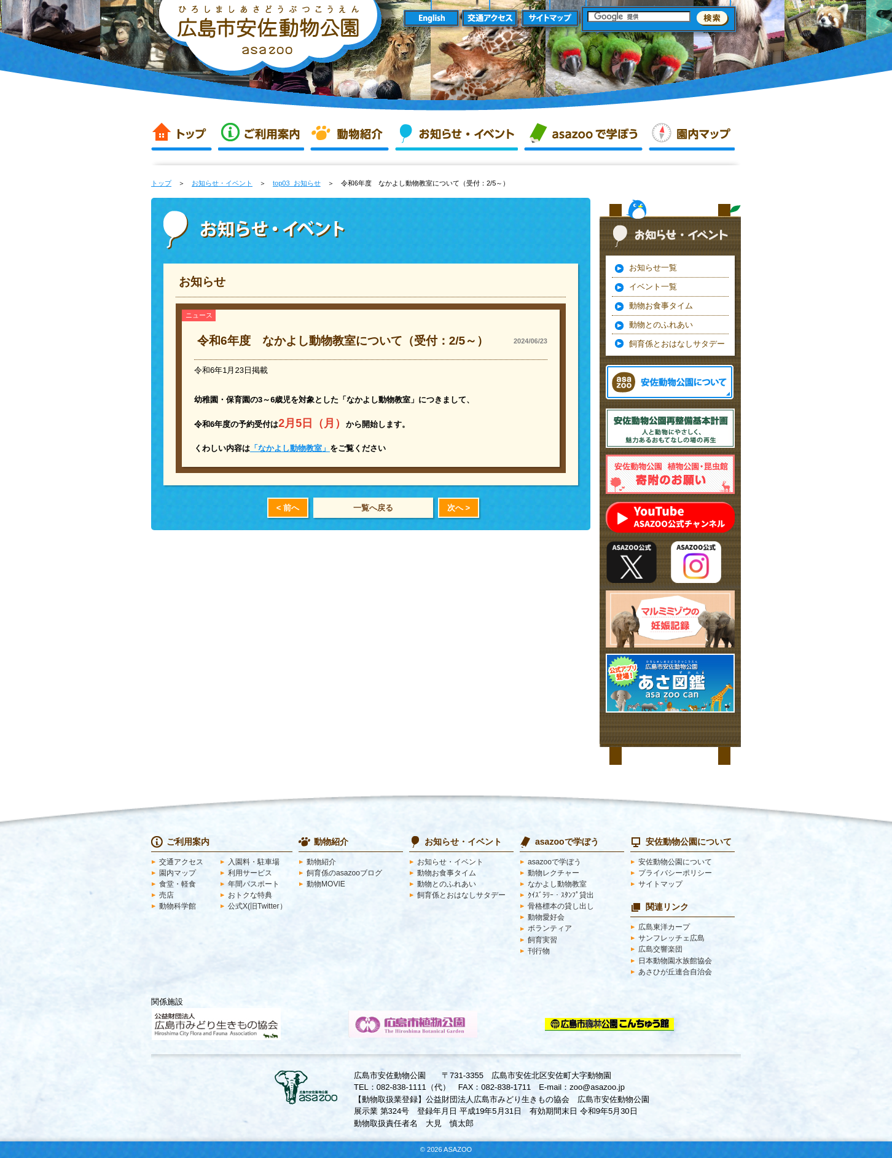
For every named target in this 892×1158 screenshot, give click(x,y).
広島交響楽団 (660, 949)
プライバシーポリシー (675, 873)
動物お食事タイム (661, 305)
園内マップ (692, 134)
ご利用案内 (261, 134)
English (431, 18)
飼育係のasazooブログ (344, 873)
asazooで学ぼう (583, 134)
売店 (166, 895)
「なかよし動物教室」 (290, 448)
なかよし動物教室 (557, 884)
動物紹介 (349, 134)
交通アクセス (490, 18)
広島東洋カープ (664, 927)
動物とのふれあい (661, 324)
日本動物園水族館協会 (675, 961)
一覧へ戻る (373, 507)
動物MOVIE (326, 884)
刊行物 (539, 951)
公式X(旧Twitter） (257, 906)
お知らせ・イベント (456, 134)
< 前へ (287, 507)
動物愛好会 (546, 917)
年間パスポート (254, 884)
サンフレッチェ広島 (671, 938)
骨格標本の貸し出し (561, 906)
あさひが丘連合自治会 (675, 972)
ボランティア (550, 928)
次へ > (458, 507)
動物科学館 (177, 906)
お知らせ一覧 (653, 267)
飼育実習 (542, 940)
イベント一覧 (653, 286)
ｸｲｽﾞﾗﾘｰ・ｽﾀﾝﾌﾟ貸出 (561, 895)
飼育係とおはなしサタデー (677, 343)
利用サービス (250, 873)
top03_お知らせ (297, 183)
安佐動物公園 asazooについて (670, 382)
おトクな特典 (250, 895)
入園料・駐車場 (254, 862)
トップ (181, 134)
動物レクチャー (553, 873)
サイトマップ (550, 18)
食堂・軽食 (177, 884)
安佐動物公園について (675, 862)
